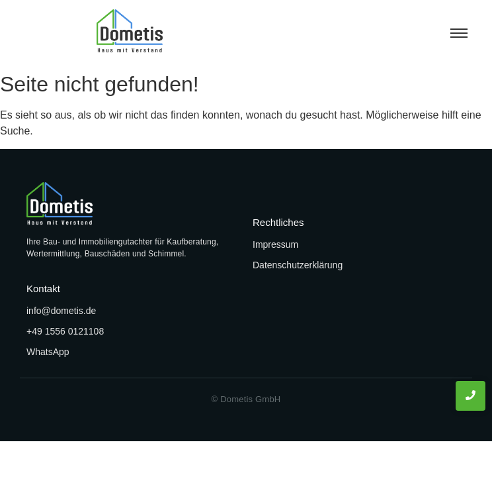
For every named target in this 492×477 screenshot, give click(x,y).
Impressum (275, 244)
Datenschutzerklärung (298, 265)
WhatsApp (47, 351)
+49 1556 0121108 (65, 331)
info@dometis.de (61, 310)
